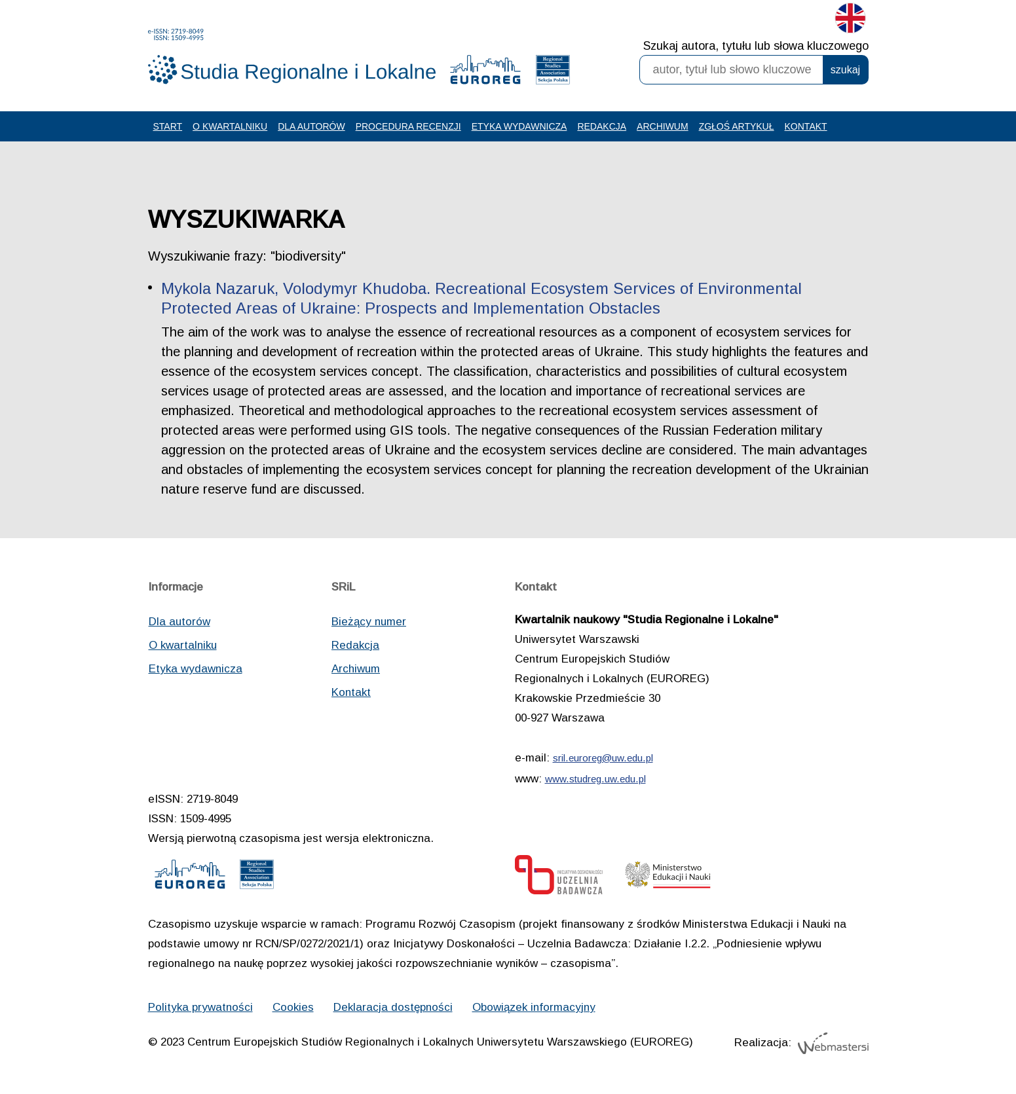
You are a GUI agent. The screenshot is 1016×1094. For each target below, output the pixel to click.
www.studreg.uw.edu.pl (595, 778)
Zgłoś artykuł (736, 126)
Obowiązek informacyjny (533, 1007)
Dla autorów (311, 126)
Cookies (293, 1007)
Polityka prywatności (200, 1007)
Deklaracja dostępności (393, 1007)
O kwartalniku (230, 126)
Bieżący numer (368, 621)
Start (168, 126)
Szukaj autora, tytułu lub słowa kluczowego (756, 45)
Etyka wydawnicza (519, 126)
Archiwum (662, 126)
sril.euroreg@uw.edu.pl (603, 757)
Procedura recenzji (408, 126)
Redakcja (601, 126)
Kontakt (806, 126)
